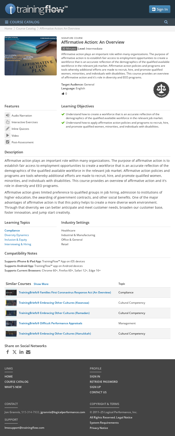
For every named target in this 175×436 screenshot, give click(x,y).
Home (8, 28)
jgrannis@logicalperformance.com (63, 412)
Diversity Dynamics (17, 235)
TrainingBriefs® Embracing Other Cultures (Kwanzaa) (54, 303)
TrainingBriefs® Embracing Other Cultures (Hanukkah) (55, 333)
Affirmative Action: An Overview (60, 28)
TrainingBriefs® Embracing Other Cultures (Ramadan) (54, 313)
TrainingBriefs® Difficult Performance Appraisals (50, 323)
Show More (41, 284)
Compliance (12, 230)
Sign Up (95, 387)
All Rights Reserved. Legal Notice (111, 417)
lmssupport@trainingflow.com (24, 428)
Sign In (160, 9)
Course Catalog (26, 28)
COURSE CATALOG (22, 22)
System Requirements (104, 423)
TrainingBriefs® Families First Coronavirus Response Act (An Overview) (65, 292)
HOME (9, 376)
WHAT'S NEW (13, 387)
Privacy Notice (99, 428)
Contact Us (98, 392)
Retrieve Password (104, 382)
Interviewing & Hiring (18, 244)
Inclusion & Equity (16, 240)
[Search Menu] (166, 22)
